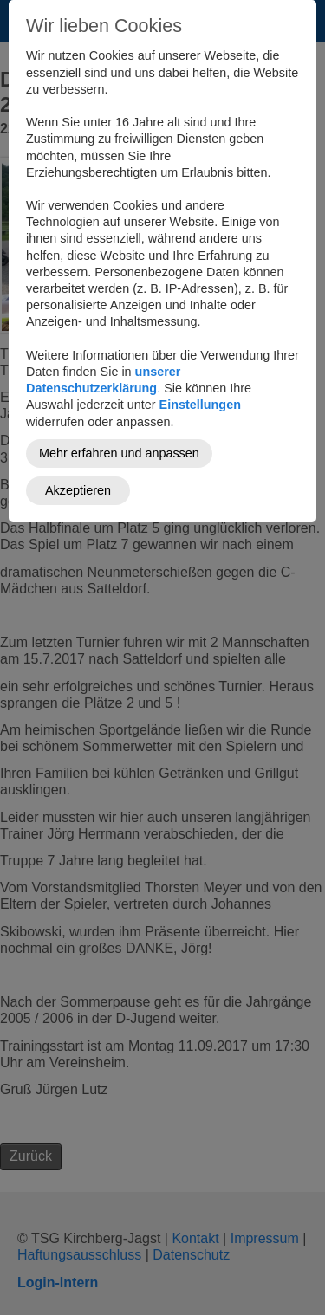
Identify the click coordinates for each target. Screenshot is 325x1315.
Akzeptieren (78, 490)
